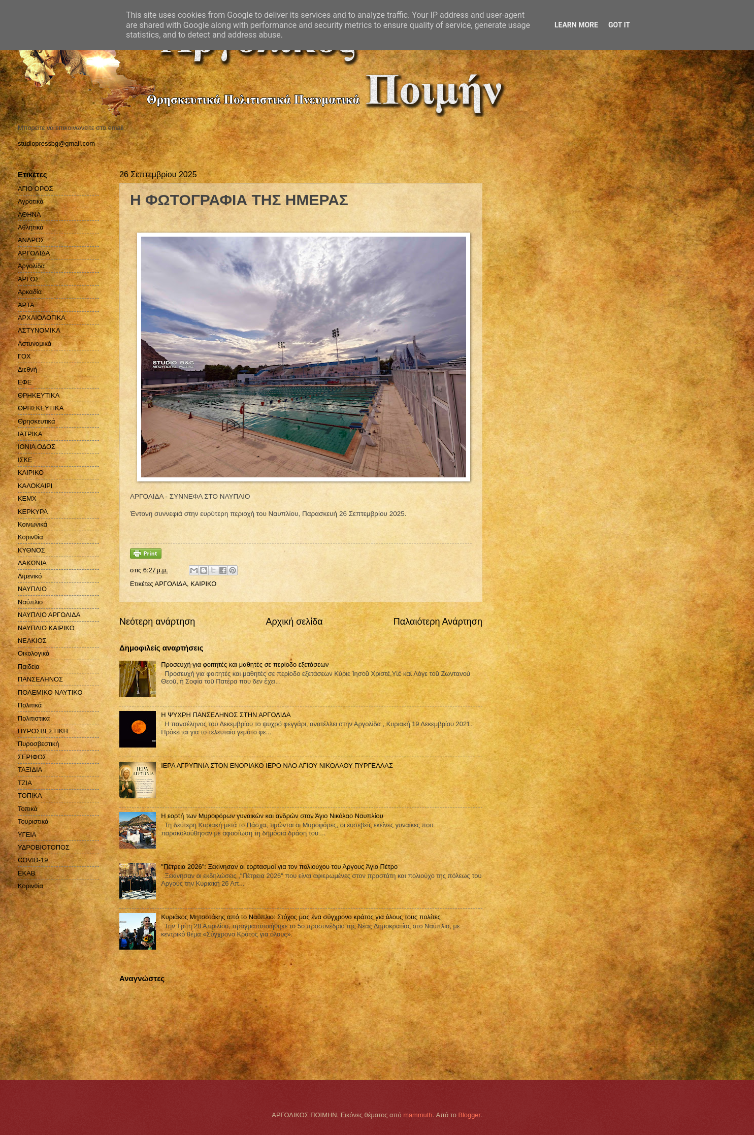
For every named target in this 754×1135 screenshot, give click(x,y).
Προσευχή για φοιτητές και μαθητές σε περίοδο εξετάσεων (245, 664)
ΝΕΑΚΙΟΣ (32, 640)
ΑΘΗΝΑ (29, 214)
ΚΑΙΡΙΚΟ (203, 584)
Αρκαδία (30, 292)
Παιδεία (29, 666)
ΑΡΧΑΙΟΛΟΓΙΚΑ (41, 317)
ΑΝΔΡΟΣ (31, 240)
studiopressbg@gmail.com (56, 143)
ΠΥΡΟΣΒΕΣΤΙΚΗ (43, 731)
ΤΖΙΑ (25, 783)
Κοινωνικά (32, 524)
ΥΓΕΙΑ (27, 834)
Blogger (469, 1115)
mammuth (417, 1115)
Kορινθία (30, 886)
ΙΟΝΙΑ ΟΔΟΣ (36, 446)
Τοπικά (28, 809)
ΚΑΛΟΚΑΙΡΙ (35, 486)
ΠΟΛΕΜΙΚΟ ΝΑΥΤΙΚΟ (50, 692)
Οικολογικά (34, 653)
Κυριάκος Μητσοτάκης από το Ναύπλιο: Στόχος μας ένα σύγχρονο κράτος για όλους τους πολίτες (301, 917)
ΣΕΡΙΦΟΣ (32, 757)
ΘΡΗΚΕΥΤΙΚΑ (38, 395)
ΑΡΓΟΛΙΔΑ (171, 584)
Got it (619, 25)
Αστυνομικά (34, 343)
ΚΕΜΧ (27, 498)
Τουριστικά (33, 821)
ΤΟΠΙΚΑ (30, 795)
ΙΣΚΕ (25, 460)
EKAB (26, 873)
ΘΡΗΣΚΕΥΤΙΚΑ (40, 408)
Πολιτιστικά (34, 718)
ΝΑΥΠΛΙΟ (32, 589)
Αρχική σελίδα (294, 622)
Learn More (576, 25)
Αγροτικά (31, 201)
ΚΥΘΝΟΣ (31, 550)
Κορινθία (30, 537)
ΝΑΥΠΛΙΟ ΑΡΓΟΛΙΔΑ (49, 615)
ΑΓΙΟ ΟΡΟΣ (35, 188)
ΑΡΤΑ (26, 305)
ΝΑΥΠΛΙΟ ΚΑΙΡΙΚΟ (46, 628)
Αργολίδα (31, 266)
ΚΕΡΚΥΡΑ (33, 511)
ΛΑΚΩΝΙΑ (32, 563)
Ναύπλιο (30, 602)
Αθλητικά (31, 227)
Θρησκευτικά (36, 421)
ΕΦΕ (24, 382)
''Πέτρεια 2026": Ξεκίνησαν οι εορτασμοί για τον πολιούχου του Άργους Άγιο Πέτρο (279, 866)
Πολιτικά (30, 705)
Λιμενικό (30, 576)
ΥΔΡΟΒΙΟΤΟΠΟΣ (44, 847)
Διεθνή (27, 369)
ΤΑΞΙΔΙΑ (30, 769)
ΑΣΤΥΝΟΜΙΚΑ (39, 330)
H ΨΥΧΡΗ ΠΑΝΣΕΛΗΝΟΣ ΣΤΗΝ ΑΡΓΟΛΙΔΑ (225, 715)
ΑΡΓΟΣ (28, 279)
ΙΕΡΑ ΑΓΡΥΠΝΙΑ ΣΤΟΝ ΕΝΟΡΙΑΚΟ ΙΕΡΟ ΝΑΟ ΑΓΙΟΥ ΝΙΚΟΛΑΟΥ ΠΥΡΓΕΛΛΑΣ (277, 765)
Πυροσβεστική (38, 744)
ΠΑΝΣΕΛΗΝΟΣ (40, 679)
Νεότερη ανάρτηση (157, 622)
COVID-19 (33, 860)
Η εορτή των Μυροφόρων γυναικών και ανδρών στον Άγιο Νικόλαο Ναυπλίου (272, 816)
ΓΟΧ (24, 356)
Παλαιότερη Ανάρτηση (438, 622)
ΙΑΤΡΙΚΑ (30, 434)
